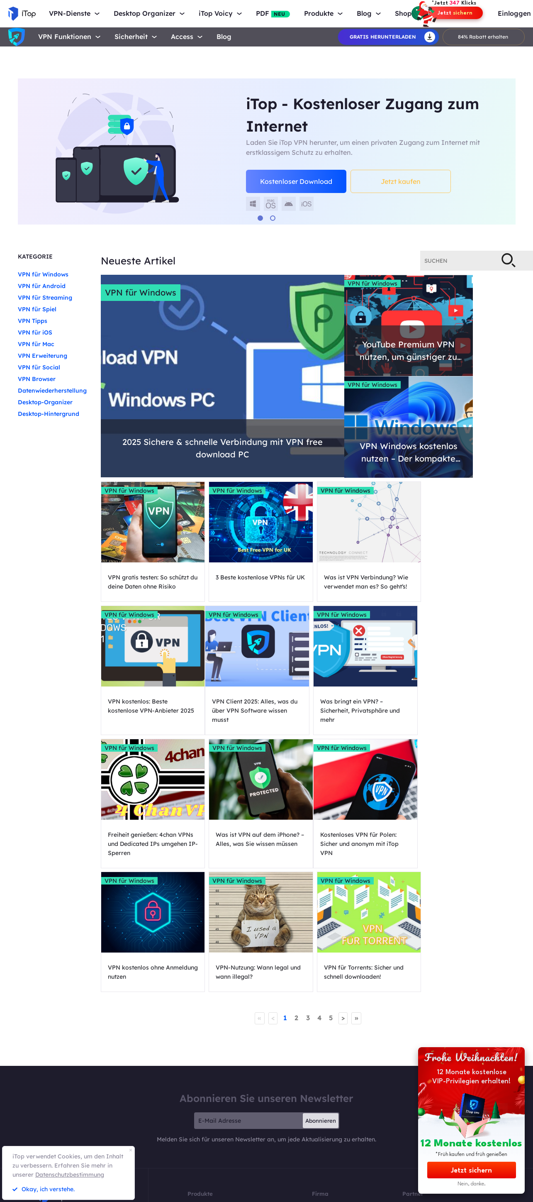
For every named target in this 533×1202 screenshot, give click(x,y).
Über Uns (321, 1087)
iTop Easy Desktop (207, 1137)
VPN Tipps (32, 321)
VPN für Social (39, 367)
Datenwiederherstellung (52, 390)
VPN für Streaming (45, 297)
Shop (403, 13)
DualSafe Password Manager (218, 1128)
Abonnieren (320, 1001)
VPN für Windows (43, 274)
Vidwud (253, 1193)
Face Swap (349, 1193)
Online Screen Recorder (212, 1103)
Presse (319, 1103)
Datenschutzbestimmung (69, 1174)
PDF (273, 13)
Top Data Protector (208, 1145)
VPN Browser (37, 379)
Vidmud (314, 1193)
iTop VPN (197, 1087)
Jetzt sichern (471, 1170)
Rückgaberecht (391, 1193)
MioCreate (220, 1193)
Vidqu (284, 1193)
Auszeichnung (326, 1111)
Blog (224, 37)
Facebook (322, 1120)
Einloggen (514, 13)
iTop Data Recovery (208, 1111)
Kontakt (320, 1095)
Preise (193, 1153)
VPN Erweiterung (42, 355)
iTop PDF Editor (204, 1120)
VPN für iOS (35, 332)
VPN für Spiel (37, 309)
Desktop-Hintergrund (48, 414)
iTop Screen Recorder (210, 1095)
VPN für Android (42, 286)
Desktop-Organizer (45, 402)
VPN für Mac (36, 344)
